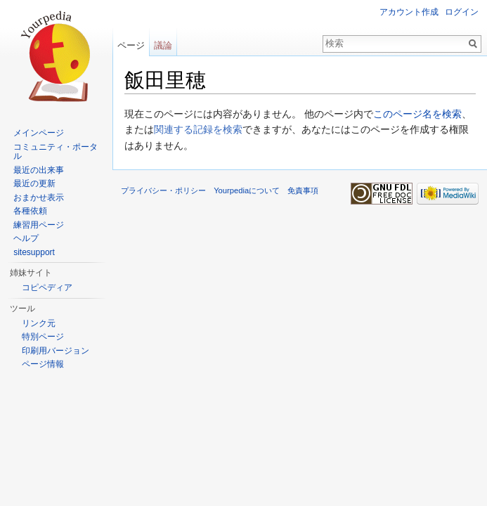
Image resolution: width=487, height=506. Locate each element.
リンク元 (39, 323)
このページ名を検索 (417, 113)
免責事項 (302, 190)
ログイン (462, 12)
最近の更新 (34, 183)
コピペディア (47, 287)
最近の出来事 (38, 170)
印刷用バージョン (55, 351)
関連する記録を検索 (198, 129)
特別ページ (43, 337)
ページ (131, 45)
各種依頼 (30, 211)
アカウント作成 (409, 12)
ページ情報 (43, 364)
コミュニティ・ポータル (55, 152)
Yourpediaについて (247, 190)
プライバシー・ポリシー (163, 190)
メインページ (38, 133)
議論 (163, 45)
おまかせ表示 (38, 197)
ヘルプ (26, 238)
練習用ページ (38, 225)
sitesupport (34, 252)
